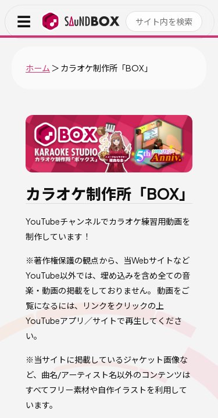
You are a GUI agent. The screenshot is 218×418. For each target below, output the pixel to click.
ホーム (38, 68)
